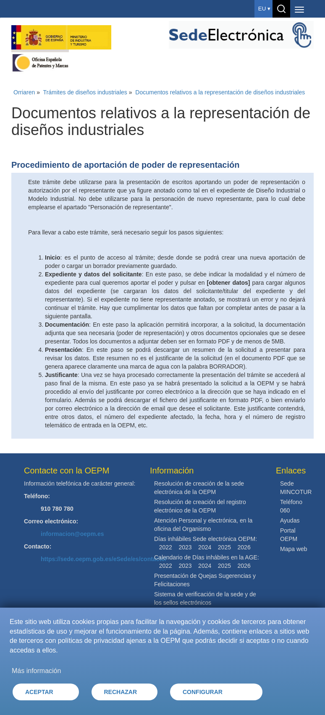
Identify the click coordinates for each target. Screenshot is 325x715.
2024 (204, 547)
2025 (224, 547)
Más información (36, 670)
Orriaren (24, 92)
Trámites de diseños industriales (85, 92)
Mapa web (293, 549)
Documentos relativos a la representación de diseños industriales (220, 92)
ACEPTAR (39, 692)
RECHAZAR (120, 692)
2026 (244, 547)
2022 (165, 547)
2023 (184, 547)
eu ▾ (264, 8)
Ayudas (289, 520)
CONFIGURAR (203, 692)
